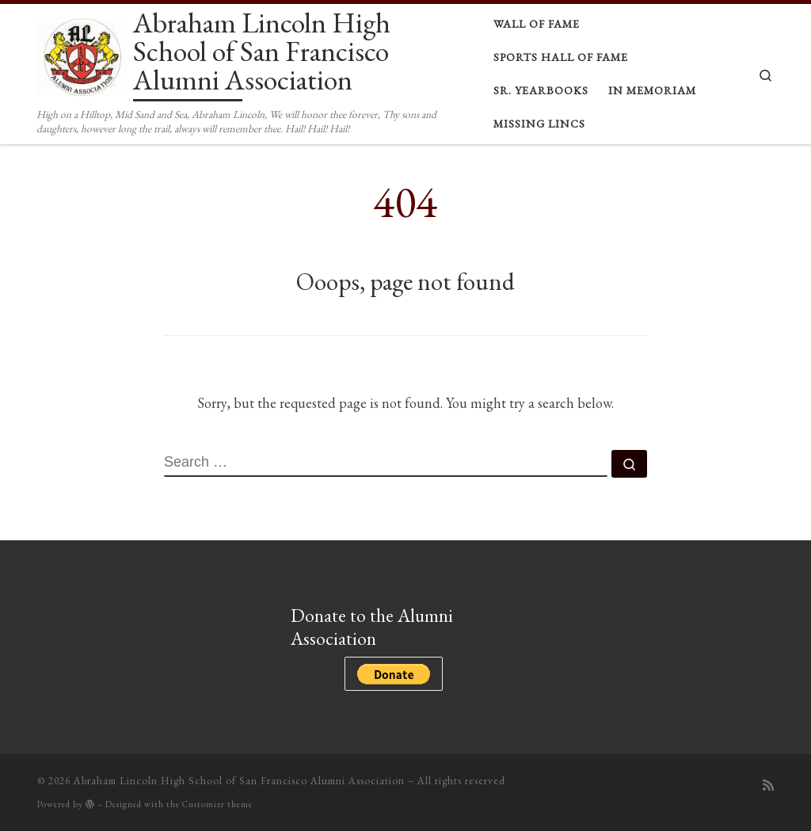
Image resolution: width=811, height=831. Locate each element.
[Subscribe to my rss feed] (768, 785)
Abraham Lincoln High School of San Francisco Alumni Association (239, 780)
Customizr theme (217, 804)
